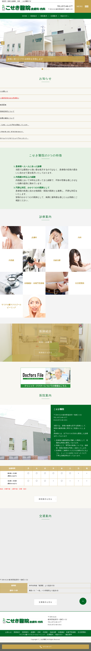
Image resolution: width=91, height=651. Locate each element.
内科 (39, 632)
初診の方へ (64, 16)
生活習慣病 (82, 632)
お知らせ (8, 632)
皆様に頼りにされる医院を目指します (25, 59)
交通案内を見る (45, 602)
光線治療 (53, 632)
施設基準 (68, 634)
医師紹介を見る (45, 352)
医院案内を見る (45, 499)
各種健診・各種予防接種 (67, 632)
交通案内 (53, 16)
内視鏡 (45, 632)
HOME (24, 16)
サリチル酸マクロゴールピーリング (32, 634)
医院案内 (44, 16)
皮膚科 (33, 632)
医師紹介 (33, 16)
